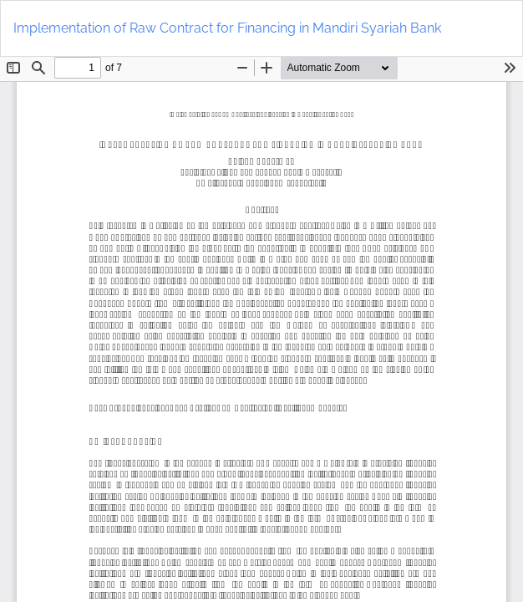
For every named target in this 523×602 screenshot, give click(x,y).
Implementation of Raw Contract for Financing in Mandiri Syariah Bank (227, 28)
